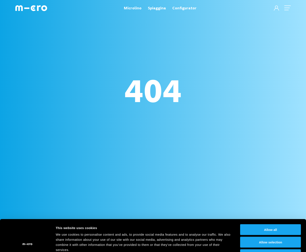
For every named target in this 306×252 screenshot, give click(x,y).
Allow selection (270, 212)
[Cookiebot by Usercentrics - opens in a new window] (27, 244)
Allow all (270, 200)
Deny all (270, 225)
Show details (223, 243)
